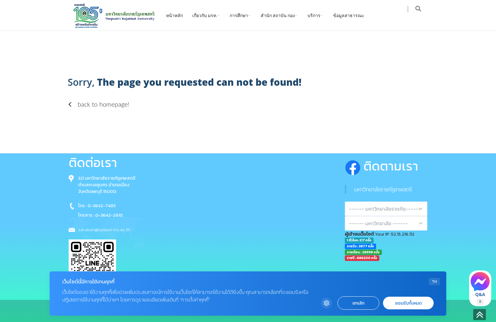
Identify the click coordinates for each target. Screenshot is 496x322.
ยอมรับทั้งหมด (408, 303)
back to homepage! (98, 104)
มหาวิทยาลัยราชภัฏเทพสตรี (383, 189)
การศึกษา (239, 15)
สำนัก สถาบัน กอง (278, 15)
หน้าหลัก (174, 15)
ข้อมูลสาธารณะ (348, 15)
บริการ (313, 15)
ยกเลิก (358, 303)
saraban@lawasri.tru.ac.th (104, 229)
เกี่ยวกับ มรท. (204, 15)
